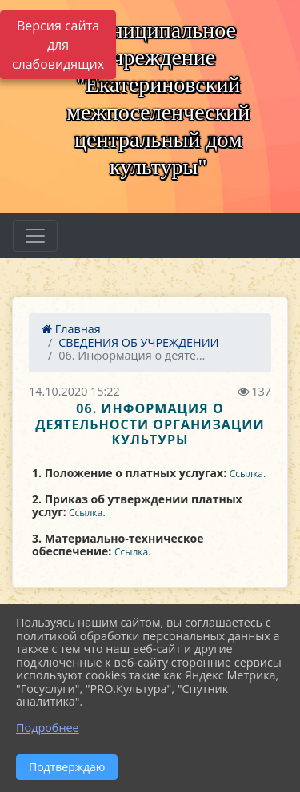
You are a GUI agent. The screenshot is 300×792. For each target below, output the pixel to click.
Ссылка (246, 473)
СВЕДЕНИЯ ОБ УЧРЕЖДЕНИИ (138, 342)
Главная (71, 328)
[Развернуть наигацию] (35, 236)
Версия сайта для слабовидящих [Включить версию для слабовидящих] (58, 45)
